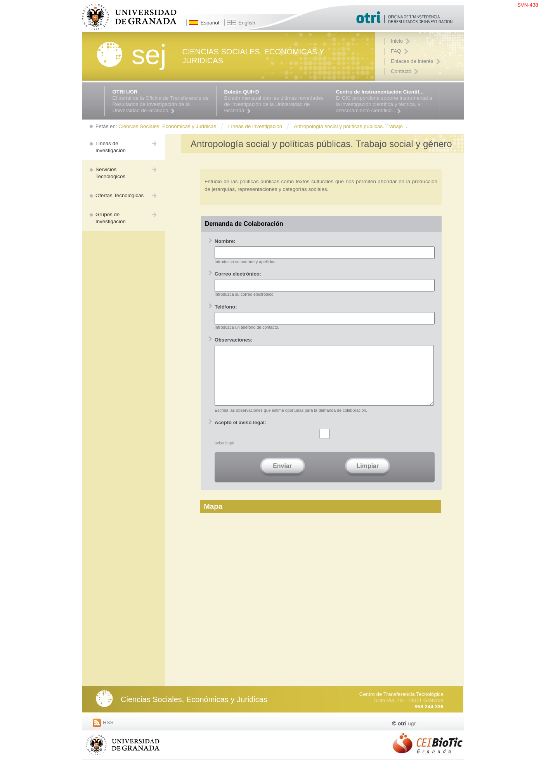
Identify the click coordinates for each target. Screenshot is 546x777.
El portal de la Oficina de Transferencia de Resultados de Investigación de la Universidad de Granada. (162, 101)
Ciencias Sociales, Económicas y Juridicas (194, 711)
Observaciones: (234, 340)
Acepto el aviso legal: (240, 434)
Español (209, 23)
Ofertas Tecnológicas (119, 195)
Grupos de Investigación (110, 218)
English (246, 23)
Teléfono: (226, 307)
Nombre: (225, 241)
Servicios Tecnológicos (110, 172)
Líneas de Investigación (110, 146)
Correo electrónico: (238, 274)
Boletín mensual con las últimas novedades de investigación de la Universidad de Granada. (274, 101)
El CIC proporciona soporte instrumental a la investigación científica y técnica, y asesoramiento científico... (386, 101)
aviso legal (224, 454)
